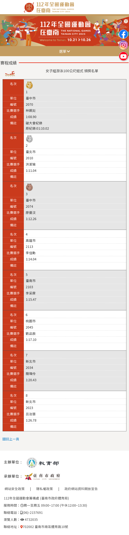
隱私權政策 (44, 488)
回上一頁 (11, 439)
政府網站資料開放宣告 (81, 488)
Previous (6, 31)
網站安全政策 (15, 488)
